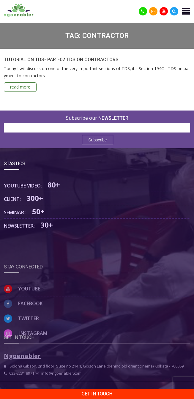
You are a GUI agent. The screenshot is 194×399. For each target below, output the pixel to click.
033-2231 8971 (19, 380)
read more (20, 87)
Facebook (23, 317)
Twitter (21, 332)
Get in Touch (97, 394)
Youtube (22, 302)
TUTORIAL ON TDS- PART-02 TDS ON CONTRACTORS (61, 59)
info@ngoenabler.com (58, 380)
